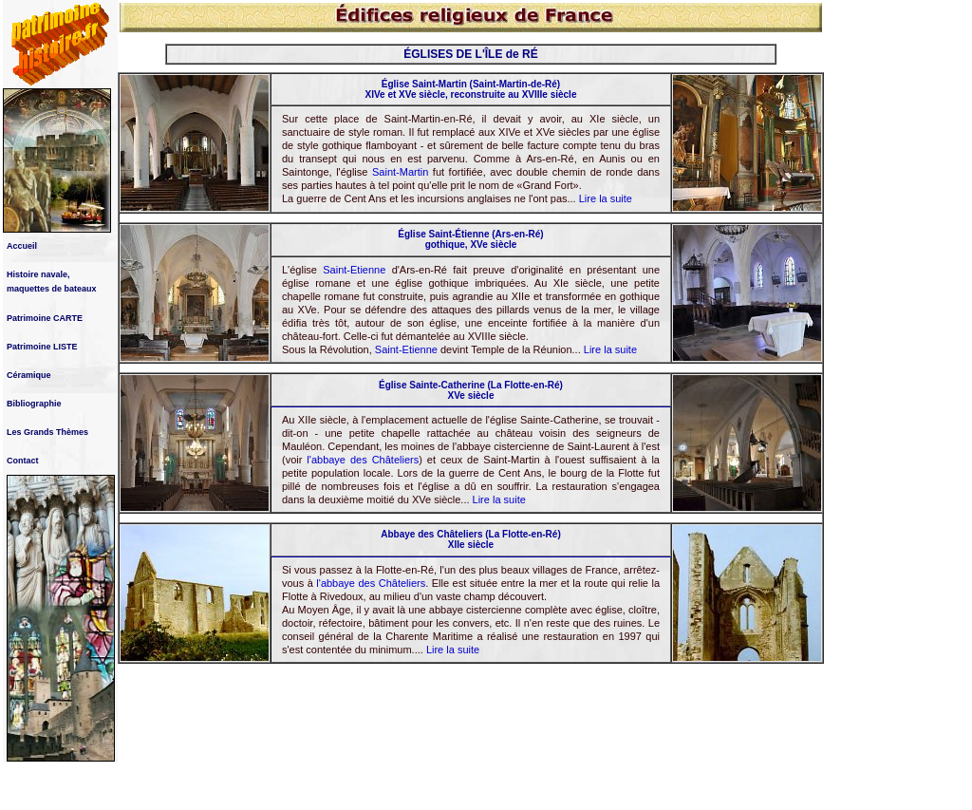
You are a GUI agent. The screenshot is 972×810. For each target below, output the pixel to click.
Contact (23, 460)
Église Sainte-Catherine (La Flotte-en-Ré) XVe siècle (471, 390)
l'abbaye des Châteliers (363, 459)
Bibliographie (34, 403)
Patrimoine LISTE (42, 346)
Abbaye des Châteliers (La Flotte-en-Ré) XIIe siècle (470, 539)
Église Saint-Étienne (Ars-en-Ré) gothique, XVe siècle (470, 239)
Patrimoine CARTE (45, 318)
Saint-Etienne (354, 269)
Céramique (29, 375)
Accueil (22, 246)
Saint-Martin (400, 172)
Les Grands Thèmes (47, 432)
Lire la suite (605, 198)
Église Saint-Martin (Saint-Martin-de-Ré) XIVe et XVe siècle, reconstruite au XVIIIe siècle (471, 89)
